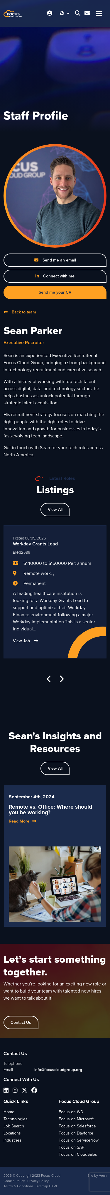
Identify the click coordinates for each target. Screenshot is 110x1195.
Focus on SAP (71, 1147)
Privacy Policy (38, 1180)
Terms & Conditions (18, 1186)
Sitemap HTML (47, 1186)
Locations (12, 1133)
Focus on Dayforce (76, 1133)
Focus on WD (71, 1112)
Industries (12, 1140)
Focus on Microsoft (76, 1119)
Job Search (14, 1126)
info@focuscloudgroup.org (58, 1070)
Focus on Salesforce (77, 1126)
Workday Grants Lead (35, 543)
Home (9, 1112)
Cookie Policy (14, 1180)
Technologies (16, 1119)
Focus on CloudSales (78, 1154)
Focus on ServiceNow (79, 1140)
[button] (49, 679)
